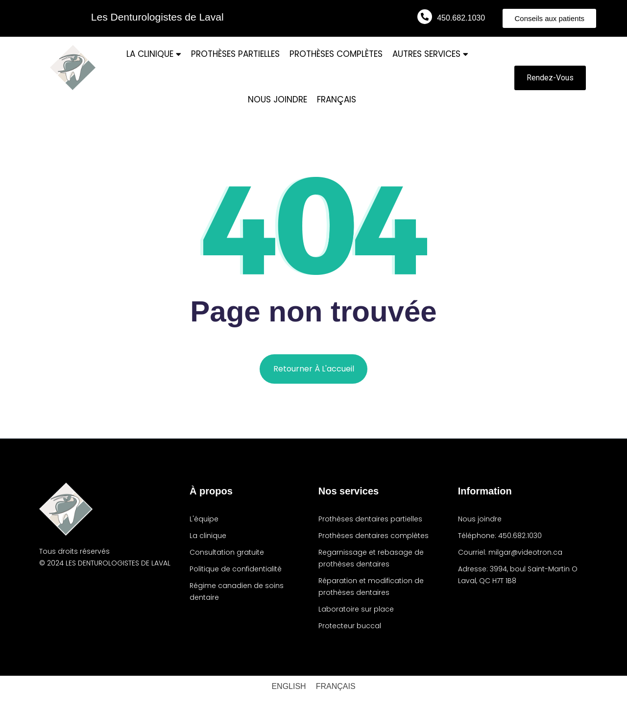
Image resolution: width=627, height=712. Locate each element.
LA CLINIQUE (153, 54)
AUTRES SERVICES (430, 54)
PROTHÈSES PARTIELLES (235, 54)
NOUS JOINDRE (277, 99)
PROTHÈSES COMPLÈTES (336, 54)
